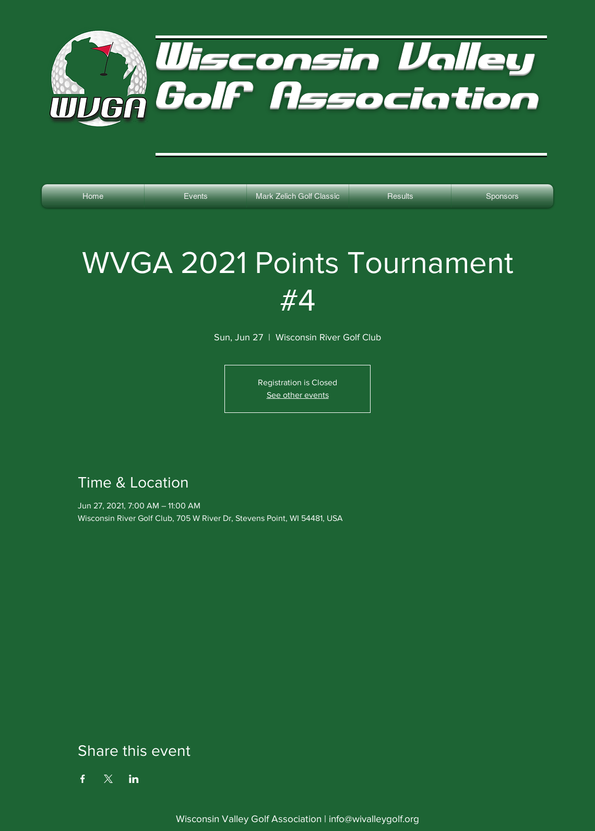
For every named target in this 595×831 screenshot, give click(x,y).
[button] (400, 196)
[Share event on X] (108, 779)
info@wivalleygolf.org (374, 818)
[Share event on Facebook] (83, 779)
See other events (298, 394)
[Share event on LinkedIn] (134, 779)
